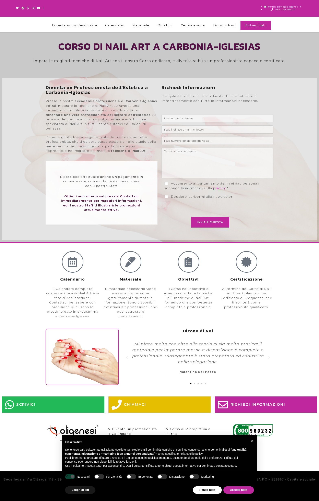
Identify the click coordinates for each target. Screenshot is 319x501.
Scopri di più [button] (80, 489)
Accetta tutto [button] (238, 489)
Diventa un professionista (74, 25)
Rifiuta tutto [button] (207, 489)
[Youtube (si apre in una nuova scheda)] (39, 8)
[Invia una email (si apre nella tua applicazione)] (43, 8)
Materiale (140, 25)
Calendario (114, 25)
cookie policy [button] (194, 453)
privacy (219, 188)
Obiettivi (165, 25)
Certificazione (193, 25)
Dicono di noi (225, 25)
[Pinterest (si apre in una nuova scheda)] (28, 8)
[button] (127, 358)
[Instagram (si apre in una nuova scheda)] (33, 8)
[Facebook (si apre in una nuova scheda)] (23, 8)
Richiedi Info (256, 25)
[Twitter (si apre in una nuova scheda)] (18, 8)
